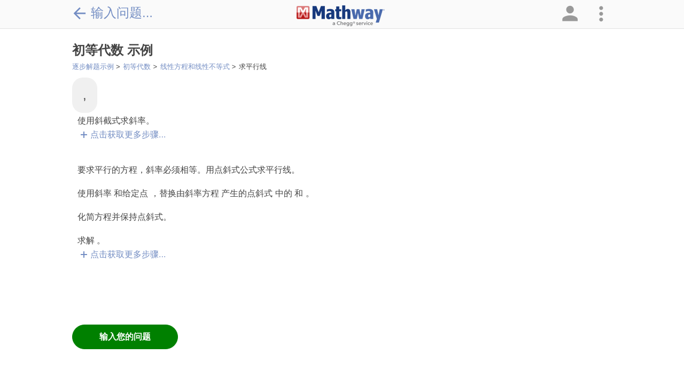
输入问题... (112, 12)
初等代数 (137, 67)
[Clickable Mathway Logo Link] (341, 16)
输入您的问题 (125, 336)
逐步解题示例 (93, 67)
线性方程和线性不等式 (195, 67)
